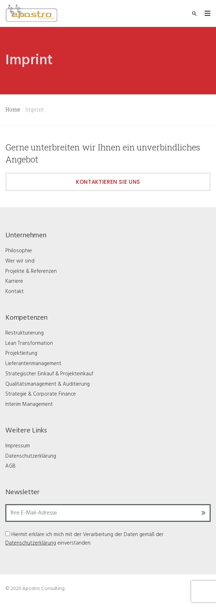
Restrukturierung (24, 333)
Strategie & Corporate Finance (40, 394)
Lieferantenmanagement (33, 363)
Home (12, 109)
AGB (10, 466)
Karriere (14, 281)
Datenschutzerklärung (30, 456)
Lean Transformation (29, 343)
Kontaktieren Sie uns (108, 182)
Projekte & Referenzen (31, 271)
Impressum (17, 446)
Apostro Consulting (43, 589)
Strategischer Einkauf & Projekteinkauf (49, 374)
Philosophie (18, 251)
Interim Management (29, 404)
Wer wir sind (19, 261)
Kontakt (14, 291)
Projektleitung (21, 353)
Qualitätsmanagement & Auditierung (47, 384)
